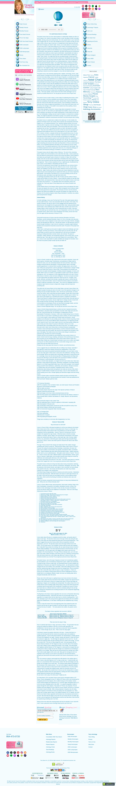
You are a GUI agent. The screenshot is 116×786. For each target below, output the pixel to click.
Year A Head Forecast (89, 90)
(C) (48, 760)
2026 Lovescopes (72, 747)
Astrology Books (50, 752)
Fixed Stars (93, 92)
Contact (90, 747)
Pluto (97, 96)
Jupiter (96, 77)
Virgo (85, 107)
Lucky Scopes (94, 88)
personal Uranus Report (67, 93)
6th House (96, 84)
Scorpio (95, 98)
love (68, 134)
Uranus (44, 73)
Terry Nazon (24, 8)
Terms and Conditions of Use (52, 767)
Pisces (95, 94)
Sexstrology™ (88, 98)
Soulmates (96, 86)
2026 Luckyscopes (72, 749)
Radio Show (92, 107)
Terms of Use (91, 742)
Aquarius (85, 77)
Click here (69, 703)
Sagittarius (89, 99)
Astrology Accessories (92, 109)
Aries (96, 75)
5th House (99, 107)
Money (94, 100)
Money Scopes (89, 96)
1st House (85, 94)
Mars (97, 90)
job (41, 634)
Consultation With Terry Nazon (54, 736)
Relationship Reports (51, 742)
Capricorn (85, 80)
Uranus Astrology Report (55, 703)
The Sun (91, 105)
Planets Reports (50, 744)
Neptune (99, 92)
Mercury (86, 92)
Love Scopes (88, 84)
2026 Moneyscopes (73, 752)
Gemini (86, 88)
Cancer (91, 77)
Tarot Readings (50, 749)
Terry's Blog (91, 736)
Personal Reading (88, 85)
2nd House (97, 105)
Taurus (92, 75)
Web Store (91, 744)
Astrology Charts (50, 747)
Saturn (42, 229)
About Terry (87, 75)
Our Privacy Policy (66, 767)
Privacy (90, 739)
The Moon (98, 82)
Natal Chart (94, 79)
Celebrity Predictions (89, 82)
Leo (99, 88)
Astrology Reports (50, 739)
